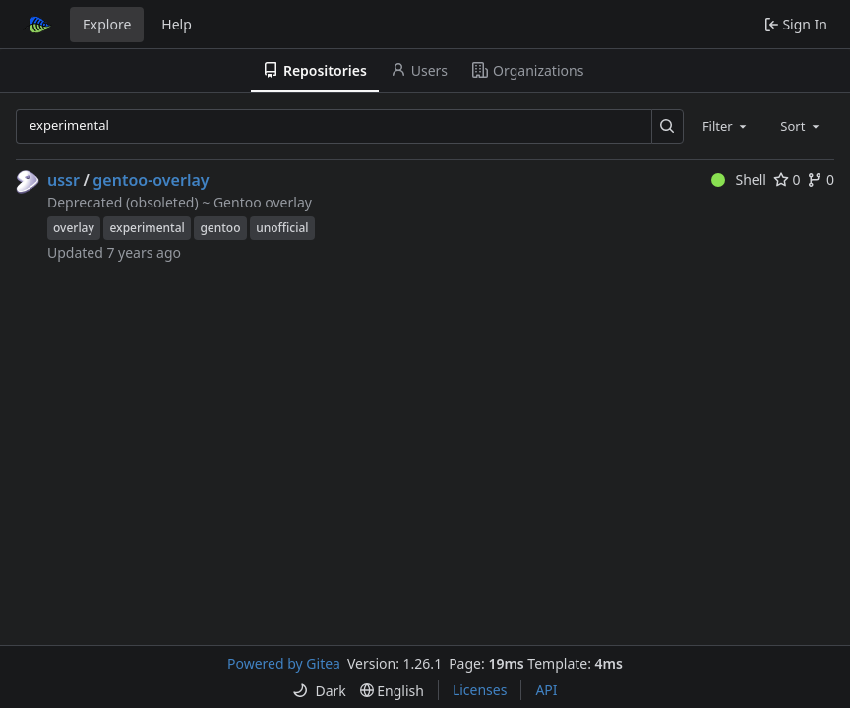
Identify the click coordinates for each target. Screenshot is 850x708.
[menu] (318, 690)
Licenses (480, 689)
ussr (63, 180)
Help (176, 24)
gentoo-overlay (150, 180)
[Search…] (667, 126)
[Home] (37, 24)
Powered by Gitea (283, 663)
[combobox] (726, 126)
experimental (146, 227)
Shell (738, 179)
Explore (107, 24)
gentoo (220, 227)
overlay (73, 227)
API (546, 689)
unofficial (282, 227)
